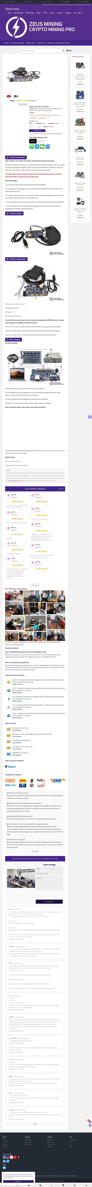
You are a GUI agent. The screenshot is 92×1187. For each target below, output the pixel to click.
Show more (35, 585)
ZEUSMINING (12, 9)
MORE (35, 1124)
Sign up (80, 13)
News (71, 1142)
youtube (15, 1157)
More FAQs (35, 851)
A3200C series (56, 115)
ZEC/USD (64, 2)
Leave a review (23, 104)
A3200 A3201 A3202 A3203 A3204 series (40, 115)
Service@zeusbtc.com (4, 1167)
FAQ (70, 1144)
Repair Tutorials (50, 1140)
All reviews (61, 489)
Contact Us (60, 13)
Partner (45, 13)
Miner (9, 13)
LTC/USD (27, 2)
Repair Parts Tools (29, 1144)
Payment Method (73, 1140)
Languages (68, 13)
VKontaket (4, 1161)
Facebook (4, 1157)
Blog (71, 1146)
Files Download (50, 1142)
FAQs (61, 134)
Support (38, 13)
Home (6, 43)
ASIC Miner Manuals (51, 1144)
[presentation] (49, 894)
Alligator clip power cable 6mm (14, 335)
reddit (11, 1157)
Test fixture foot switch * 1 (14, 316)
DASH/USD (46, 2)
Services (52, 13)
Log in (75, 13)
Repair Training (30, 13)
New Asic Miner (28, 1140)
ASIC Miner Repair (18, 13)
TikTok (18, 1157)
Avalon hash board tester (12, 461)
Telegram (7, 1161)
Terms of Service (6, 1144)
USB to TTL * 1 (11, 312)
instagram (7, 1157)
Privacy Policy (5, 1142)
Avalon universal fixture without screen (17, 465)
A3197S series (42, 118)
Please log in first (49, 902)
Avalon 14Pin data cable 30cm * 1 (16, 304)
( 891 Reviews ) (32, 101)
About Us (4, 1140)
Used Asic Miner (28, 1142)
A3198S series (33, 118)
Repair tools (30, 43)
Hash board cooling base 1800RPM (15, 327)
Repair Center (50, 1146)
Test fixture (41, 43)
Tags (70, 51)
